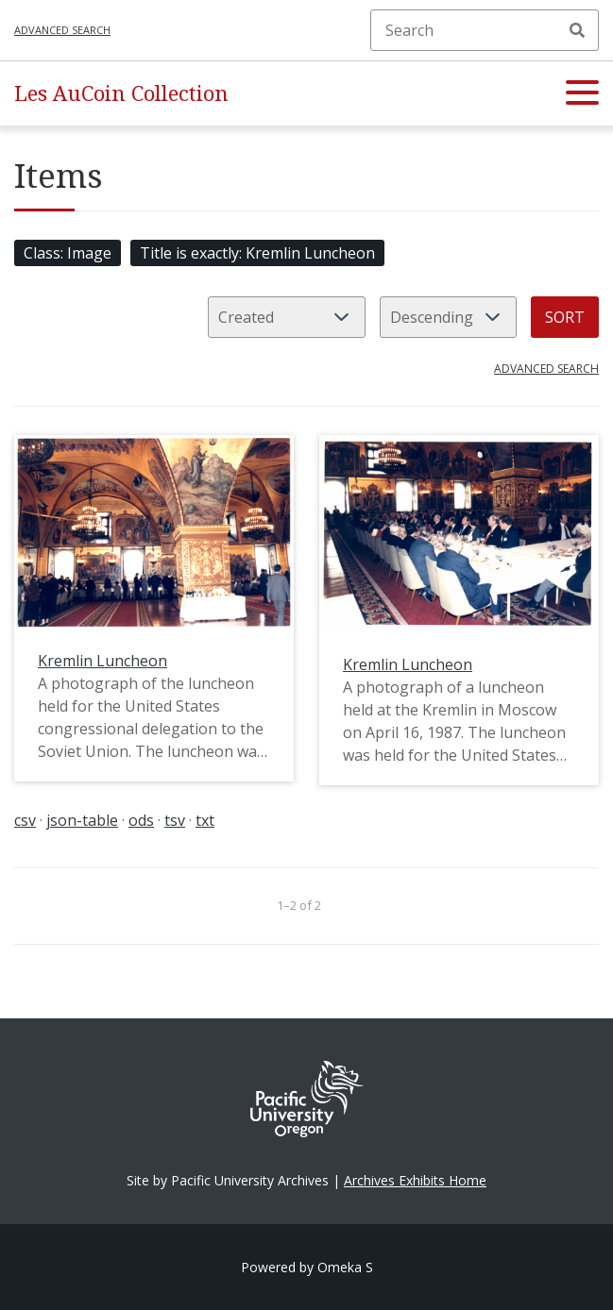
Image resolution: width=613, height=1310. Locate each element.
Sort (565, 317)
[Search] (484, 30)
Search (577, 30)
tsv (174, 820)
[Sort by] (287, 317)
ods (141, 820)
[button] (582, 93)
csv (25, 820)
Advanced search (62, 30)
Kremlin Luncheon (102, 660)
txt (205, 820)
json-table (82, 820)
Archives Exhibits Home (415, 1180)
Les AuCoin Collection (121, 93)
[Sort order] (448, 317)
